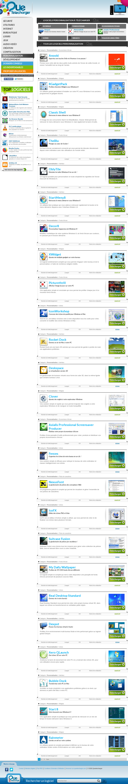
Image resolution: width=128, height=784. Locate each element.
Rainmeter (56, 737)
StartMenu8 (57, 197)
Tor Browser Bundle (16, 119)
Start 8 (53, 709)
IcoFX (53, 510)
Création (8, 48)
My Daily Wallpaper (62, 567)
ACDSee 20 (13, 163)
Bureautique (10, 32)
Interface (44, 26)
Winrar (11, 133)
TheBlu (54, 141)
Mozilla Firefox (14, 148)
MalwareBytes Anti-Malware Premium (19, 105)
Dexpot (47, 30)
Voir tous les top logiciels (14, 169)
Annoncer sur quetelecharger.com (76, 768)
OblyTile (55, 169)
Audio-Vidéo (10, 44)
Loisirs (6, 36)
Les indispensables (13, 67)
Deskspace (56, 368)
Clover (53, 396)
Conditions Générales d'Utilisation (54, 768)
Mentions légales (30, 768)
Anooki (54, 55)
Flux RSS (40, 768)
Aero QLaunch (59, 652)
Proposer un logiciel (14, 71)
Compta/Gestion (12, 52)
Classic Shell (57, 112)
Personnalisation (18, 56)
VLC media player (15, 126)
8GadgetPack (58, 84)
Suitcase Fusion (59, 539)
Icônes (43, 38)
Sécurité (7, 21)
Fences (53, 453)
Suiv (47, 759)
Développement (11, 59)
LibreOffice (13, 155)
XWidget (55, 254)
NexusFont (56, 482)
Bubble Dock (57, 681)
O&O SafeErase (14, 141)
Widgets (74, 38)
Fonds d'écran (76, 26)
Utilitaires (9, 25)
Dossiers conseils (12, 63)
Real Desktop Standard (65, 595)
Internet (8, 28)
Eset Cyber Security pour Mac (19, 111)
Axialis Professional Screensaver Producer (112, 30)
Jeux (5, 40)
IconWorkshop (59, 311)
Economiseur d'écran (108, 26)
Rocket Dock (57, 339)
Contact (21, 768)
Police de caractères (108, 38)
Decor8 (54, 226)
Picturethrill (78, 30)
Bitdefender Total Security (18, 97)
